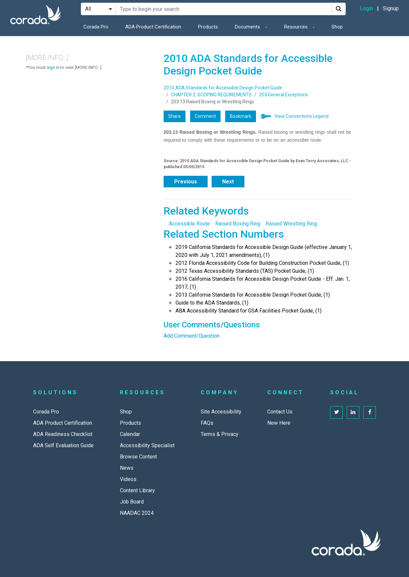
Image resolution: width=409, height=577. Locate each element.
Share (174, 116)
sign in (53, 67)
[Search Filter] (98, 9)
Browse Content (138, 457)
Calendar (130, 434)
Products (208, 27)
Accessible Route (189, 223)
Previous (185, 181)
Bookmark (240, 116)
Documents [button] (248, 27)
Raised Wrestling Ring (291, 223)
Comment (205, 116)
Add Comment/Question (192, 336)
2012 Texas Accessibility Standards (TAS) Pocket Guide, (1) (245, 271)
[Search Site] (224, 9)
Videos (128, 479)
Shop (337, 27)
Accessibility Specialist (147, 445)
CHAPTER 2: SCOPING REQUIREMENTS (211, 94)
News (126, 468)
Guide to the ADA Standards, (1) (212, 303)
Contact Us (279, 412)
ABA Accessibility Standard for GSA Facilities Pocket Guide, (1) (249, 311)
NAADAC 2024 (137, 513)
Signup (391, 8)
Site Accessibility (221, 412)
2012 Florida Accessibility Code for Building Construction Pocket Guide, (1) (262, 263)
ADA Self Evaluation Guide (63, 445)
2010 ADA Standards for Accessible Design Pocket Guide (223, 87)
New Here (278, 423)
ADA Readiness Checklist (62, 434)
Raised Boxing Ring (237, 223)
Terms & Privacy (219, 434)
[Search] (339, 9)
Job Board (132, 502)
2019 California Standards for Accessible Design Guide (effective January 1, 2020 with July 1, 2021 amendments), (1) (264, 251)
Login (366, 8)
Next (228, 181)
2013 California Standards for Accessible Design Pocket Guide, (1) (253, 295)
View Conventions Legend (302, 116)
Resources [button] (296, 27)
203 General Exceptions (283, 94)
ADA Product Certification (153, 27)
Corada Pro (95, 27)
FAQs (207, 423)
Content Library (137, 490)
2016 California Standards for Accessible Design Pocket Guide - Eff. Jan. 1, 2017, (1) (263, 283)
